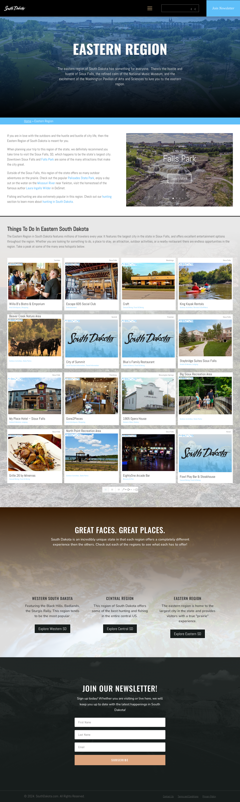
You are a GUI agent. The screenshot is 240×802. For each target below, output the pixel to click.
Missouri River (46, 183)
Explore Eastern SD (187, 633)
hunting (107, 196)
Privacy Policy (209, 796)
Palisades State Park (81, 178)
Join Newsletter (223, 8)
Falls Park (47, 159)
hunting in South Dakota (58, 201)
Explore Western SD (52, 628)
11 (105, 489)
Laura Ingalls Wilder (38, 188)
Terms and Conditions (188, 796)
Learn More (179, 178)
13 (119, 489)
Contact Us (168, 796)
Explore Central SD (120, 628)
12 (112, 489)
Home (27, 121)
